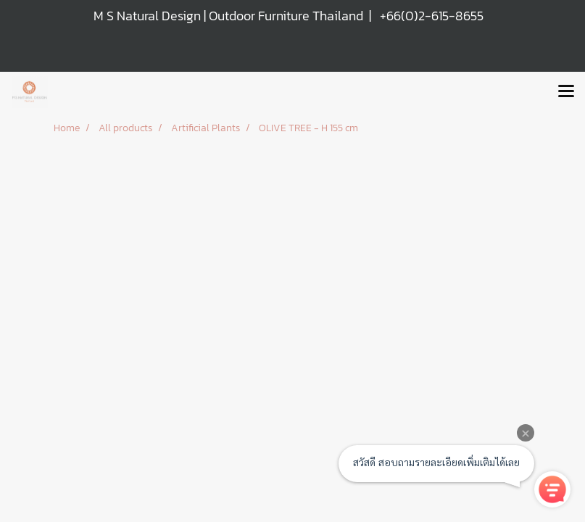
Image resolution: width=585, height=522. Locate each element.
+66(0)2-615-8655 (432, 15)
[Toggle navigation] (566, 92)
